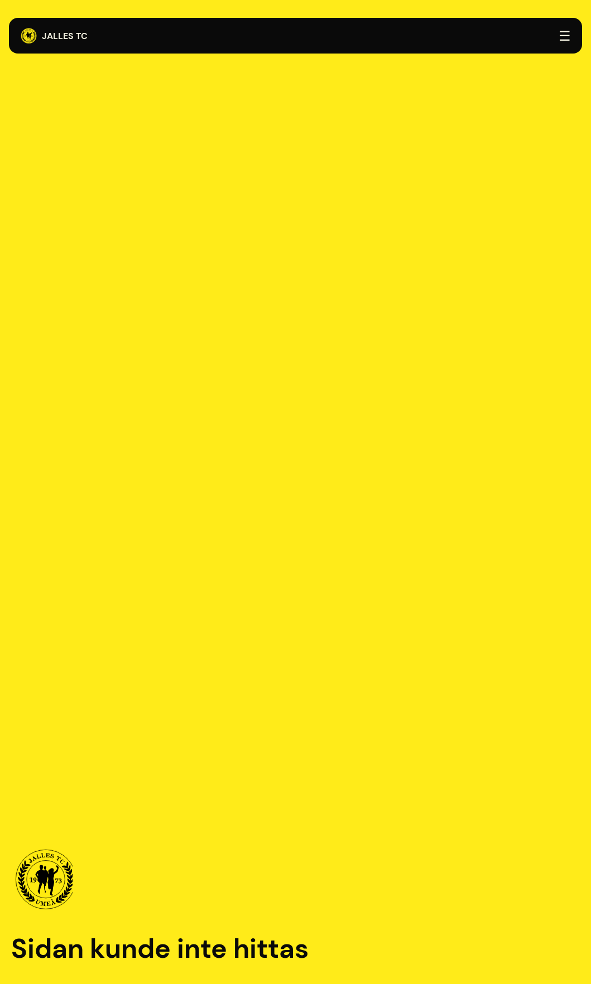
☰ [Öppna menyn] (565, 36)
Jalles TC (54, 36)
